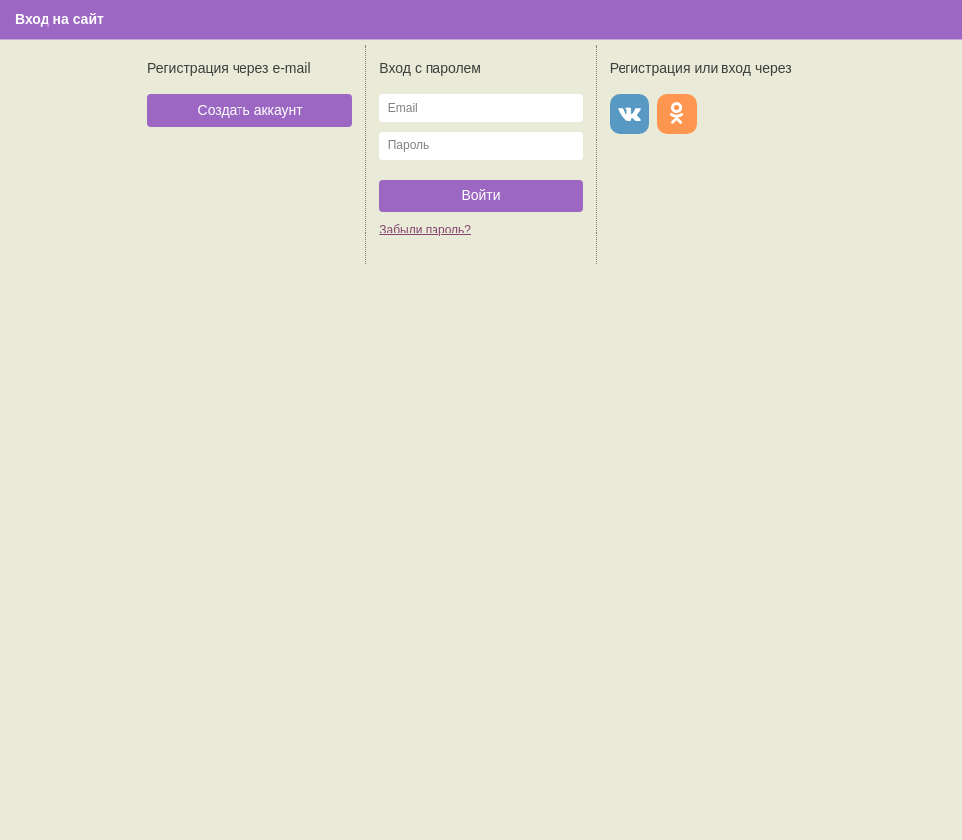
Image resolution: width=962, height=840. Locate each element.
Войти (480, 195)
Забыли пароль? (425, 229)
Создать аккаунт (250, 110)
